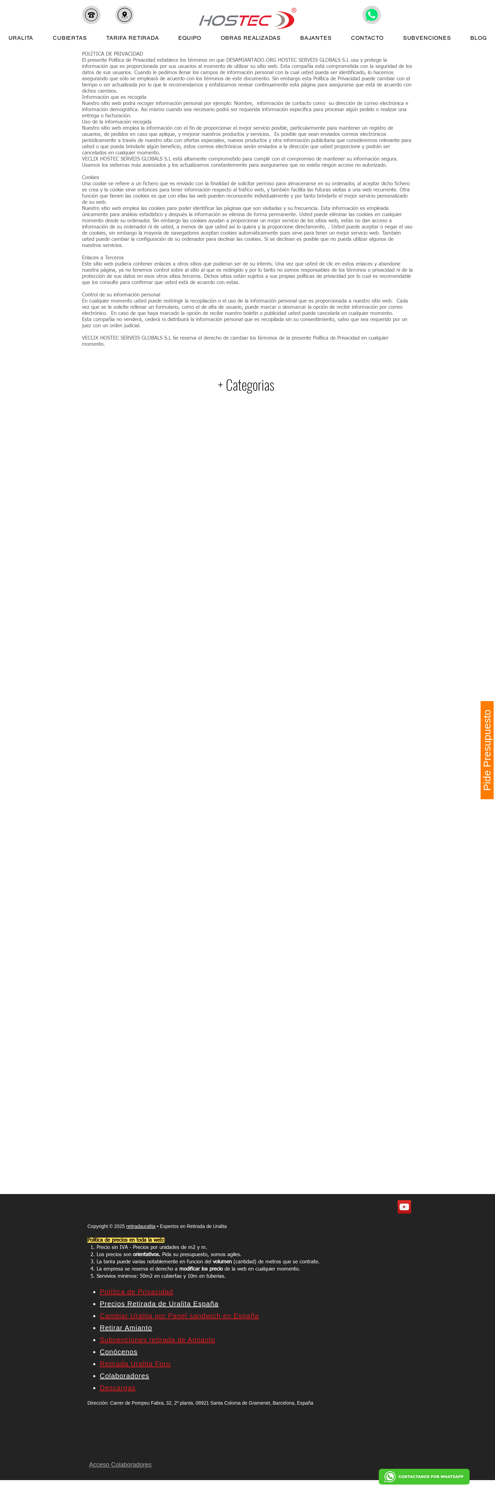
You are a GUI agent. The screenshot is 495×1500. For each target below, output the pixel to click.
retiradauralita (141, 1226)
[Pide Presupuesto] (487, 750)
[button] (91, 14)
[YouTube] (404, 1207)
